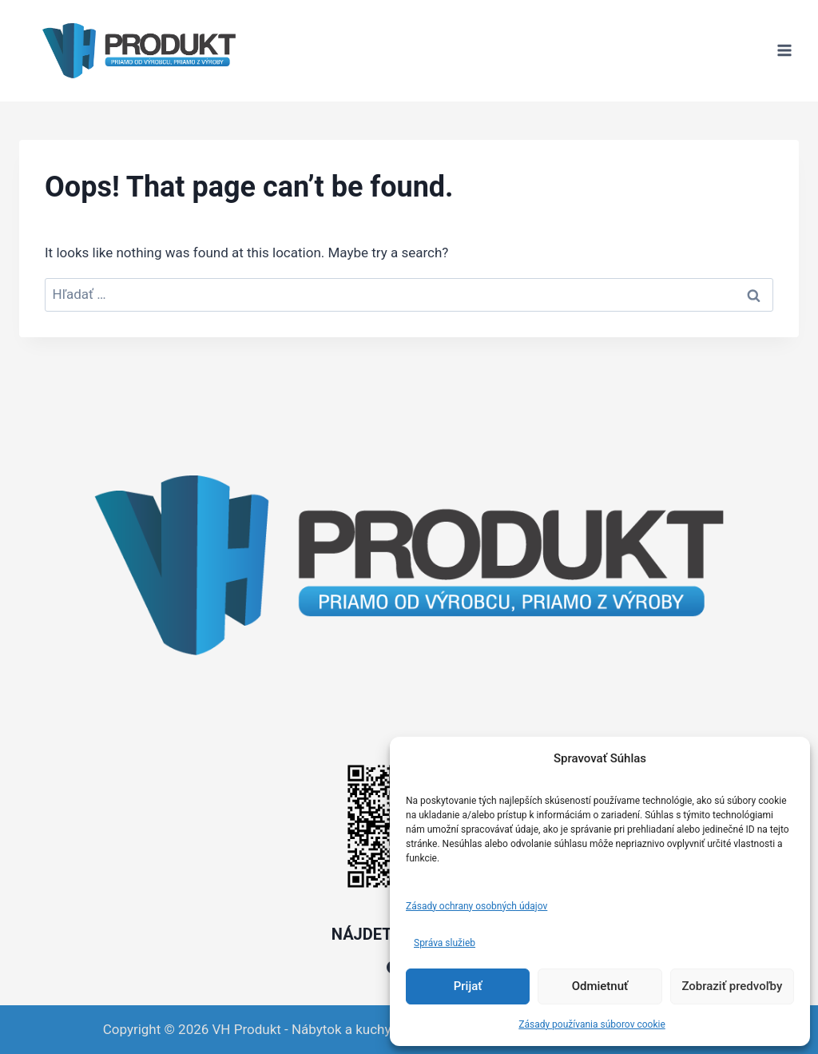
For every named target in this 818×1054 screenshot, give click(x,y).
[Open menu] (784, 50)
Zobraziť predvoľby (731, 986)
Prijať (468, 986)
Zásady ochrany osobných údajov (476, 906)
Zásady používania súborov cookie (591, 1024)
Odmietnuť (600, 986)
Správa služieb (444, 943)
